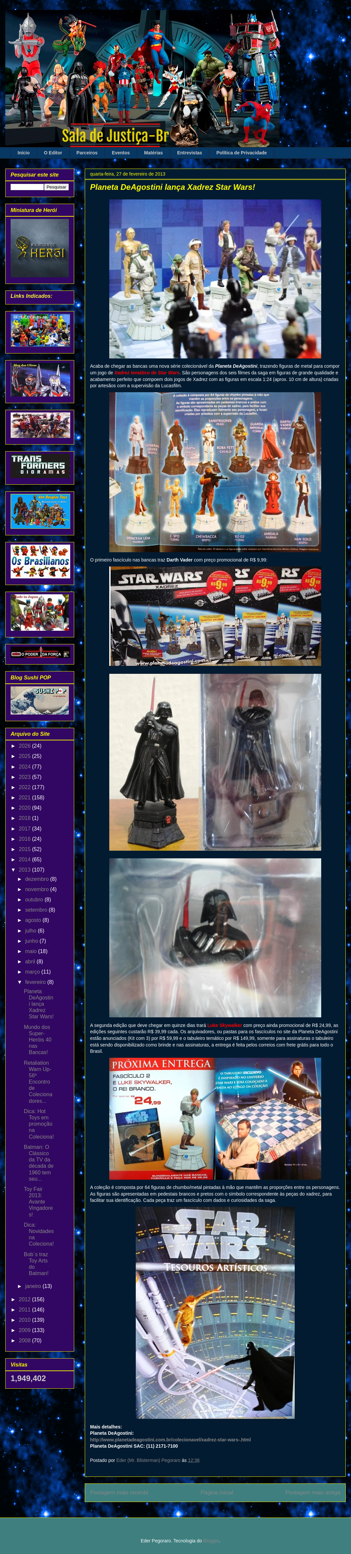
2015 (25, 849)
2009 (25, 1330)
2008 (25, 1340)
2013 (25, 870)
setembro (37, 910)
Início (24, 152)
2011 (25, 1310)
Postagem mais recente (119, 1492)
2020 (25, 808)
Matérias (153, 152)
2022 (25, 787)
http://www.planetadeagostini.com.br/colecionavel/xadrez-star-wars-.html (170, 1439)
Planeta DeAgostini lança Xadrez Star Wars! (39, 1004)
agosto (33, 920)
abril (31, 961)
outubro (35, 899)
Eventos (121, 152)
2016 (25, 839)
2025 (25, 756)
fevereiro (36, 982)
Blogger (211, 1540)
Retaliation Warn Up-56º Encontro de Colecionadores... (38, 1082)
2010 (25, 1320)
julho (31, 931)
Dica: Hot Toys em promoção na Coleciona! (39, 1124)
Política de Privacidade (241, 152)
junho (32, 941)
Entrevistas (189, 152)
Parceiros (87, 152)
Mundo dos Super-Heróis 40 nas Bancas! (37, 1039)
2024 (25, 767)
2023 (25, 777)
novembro (37, 889)
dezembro (37, 879)
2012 (25, 1299)
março (33, 972)
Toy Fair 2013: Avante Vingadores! (38, 1201)
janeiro (33, 1286)
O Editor (53, 152)
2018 (25, 818)
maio (31, 951)
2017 (25, 828)
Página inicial (217, 1492)
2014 (25, 859)
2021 (25, 797)
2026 (25, 746)
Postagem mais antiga (312, 1492)
